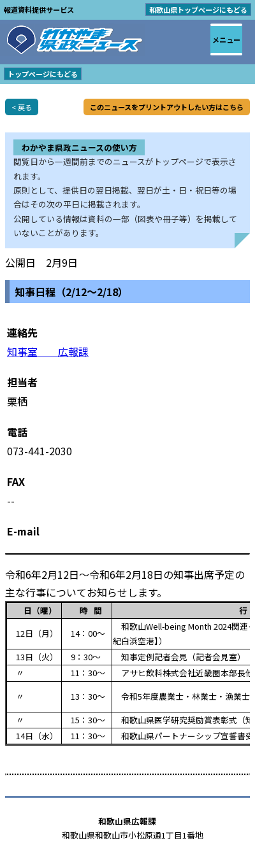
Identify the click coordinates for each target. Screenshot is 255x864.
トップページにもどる (43, 74)
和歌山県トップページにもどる (198, 9)
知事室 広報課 (48, 351)
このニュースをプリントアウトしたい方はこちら (167, 107)
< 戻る (21, 107)
